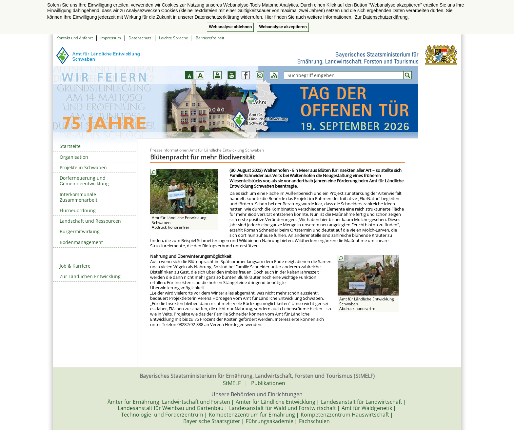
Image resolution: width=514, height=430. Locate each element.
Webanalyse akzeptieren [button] (282, 27)
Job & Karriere (75, 266)
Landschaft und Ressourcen (90, 221)
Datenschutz (139, 38)
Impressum (110, 38)
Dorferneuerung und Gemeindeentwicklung (84, 181)
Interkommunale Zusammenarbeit (78, 197)
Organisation (74, 157)
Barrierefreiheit (210, 38)
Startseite (70, 146)
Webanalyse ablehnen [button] (230, 27)
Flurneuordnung (78, 210)
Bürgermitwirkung (80, 231)
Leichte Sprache (173, 38)
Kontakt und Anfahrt (74, 38)
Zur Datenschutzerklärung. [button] (382, 17)
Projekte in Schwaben (83, 167)
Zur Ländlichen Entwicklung (90, 276)
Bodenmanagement (81, 242)
